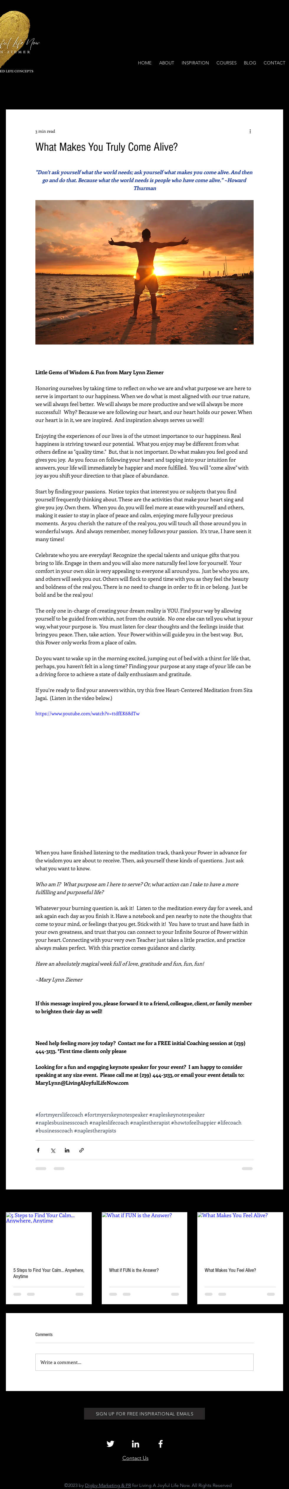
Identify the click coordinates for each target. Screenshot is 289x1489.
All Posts (14, 91)
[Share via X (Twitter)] (52, 1150)
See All (276, 1201)
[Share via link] (81, 1150)
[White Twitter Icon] (110, 1444)
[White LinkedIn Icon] (135, 1444)
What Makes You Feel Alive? (230, 1270)
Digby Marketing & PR (108, 1485)
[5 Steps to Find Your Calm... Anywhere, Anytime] (48, 1236)
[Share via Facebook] (38, 1150)
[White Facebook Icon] (160, 1444)
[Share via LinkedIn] (67, 1150)
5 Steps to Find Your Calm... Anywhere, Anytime (48, 1273)
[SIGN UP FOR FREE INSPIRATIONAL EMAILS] (144, 1414)
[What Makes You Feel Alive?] (240, 1236)
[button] (275, 91)
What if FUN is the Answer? (134, 1270)
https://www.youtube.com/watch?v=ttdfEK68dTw (87, 713)
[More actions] (250, 130)
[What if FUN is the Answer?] (144, 1236)
